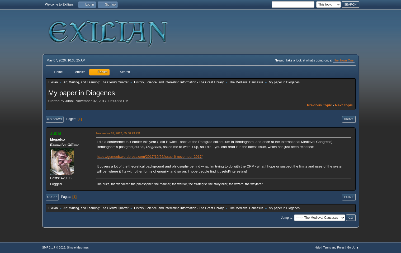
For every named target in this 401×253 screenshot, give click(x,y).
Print (348, 119)
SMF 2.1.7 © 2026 (53, 247)
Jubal (55, 133)
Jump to (287, 217)
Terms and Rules (334, 247)
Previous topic (319, 105)
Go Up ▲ (353, 247)
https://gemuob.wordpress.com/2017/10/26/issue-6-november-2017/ (150, 157)
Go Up (52, 196)
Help (317, 247)
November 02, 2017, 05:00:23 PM (118, 133)
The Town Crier (344, 60)
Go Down (54, 119)
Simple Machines (78, 247)
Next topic (344, 105)
